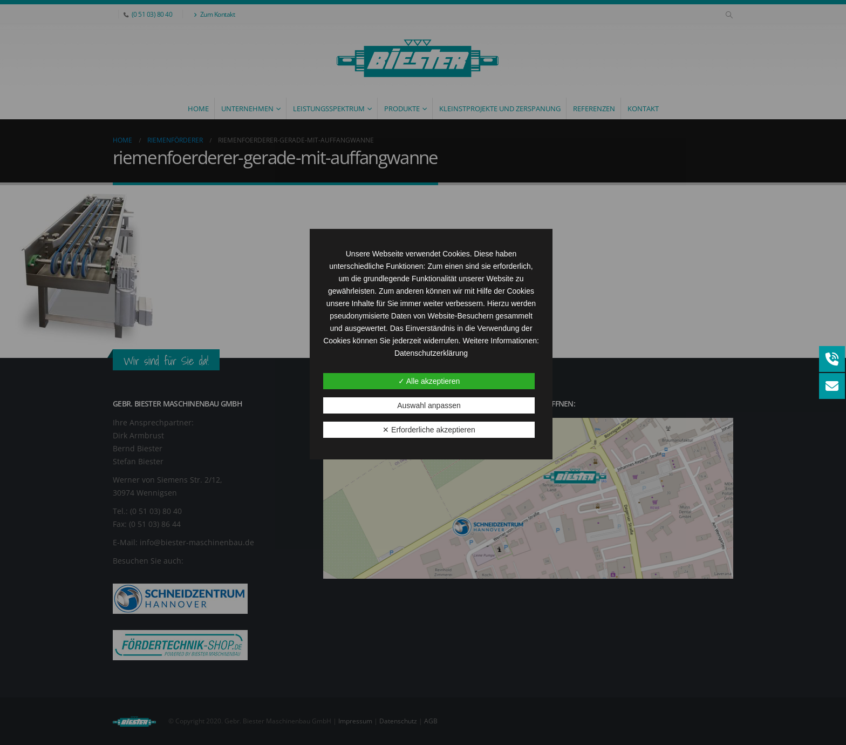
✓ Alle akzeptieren (429, 381)
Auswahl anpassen (429, 405)
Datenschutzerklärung (431, 353)
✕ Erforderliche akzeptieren (429, 429)
